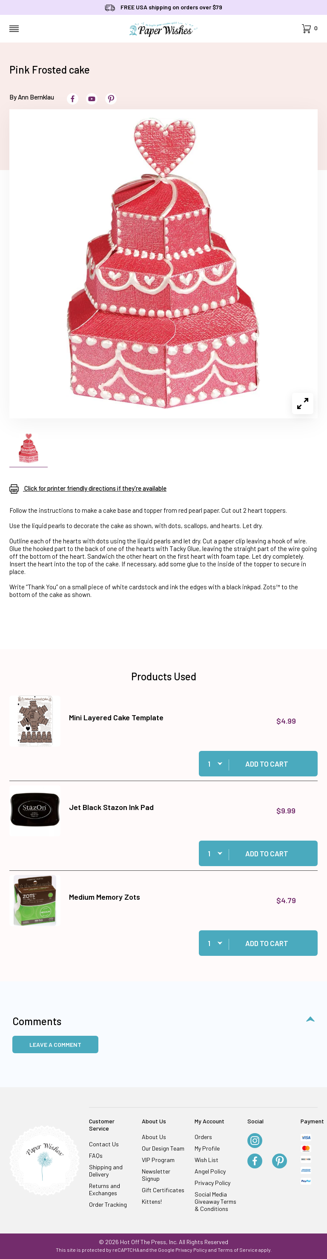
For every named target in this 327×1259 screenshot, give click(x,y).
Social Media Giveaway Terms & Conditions (215, 1201)
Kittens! (152, 1201)
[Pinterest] (279, 1162)
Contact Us (104, 1144)
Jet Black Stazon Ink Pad (111, 807)
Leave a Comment (55, 1044)
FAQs (96, 1155)
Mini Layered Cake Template (116, 717)
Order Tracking (108, 1204)
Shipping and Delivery (106, 1170)
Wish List (206, 1159)
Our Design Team (163, 1148)
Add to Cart (266, 763)
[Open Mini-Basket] (310, 28)
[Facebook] (254, 1162)
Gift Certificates (163, 1190)
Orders (203, 1136)
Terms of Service (238, 1250)
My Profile (207, 1148)
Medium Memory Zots (104, 896)
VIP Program (158, 1159)
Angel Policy (210, 1171)
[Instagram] (254, 1141)
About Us (154, 1136)
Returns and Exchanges (104, 1189)
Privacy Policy (212, 1182)
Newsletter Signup (156, 1175)
